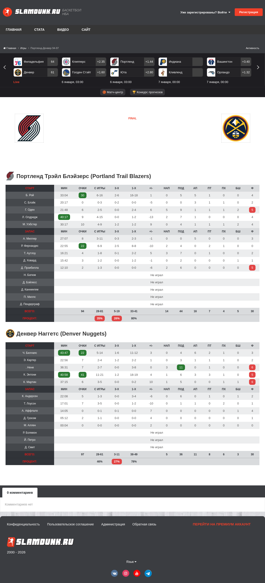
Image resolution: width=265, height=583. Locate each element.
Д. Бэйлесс (30, 282)
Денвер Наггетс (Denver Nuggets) (61, 333)
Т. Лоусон (30, 403)
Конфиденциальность (23, 524)
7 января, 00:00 (169, 82)
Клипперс (78, 61)
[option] (36, 71)
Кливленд (175, 72)
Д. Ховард (29, 260)
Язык (131, 562)
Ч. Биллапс (30, 353)
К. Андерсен (30, 396)
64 (52, 61)
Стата (39, 29)
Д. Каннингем (29, 289)
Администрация (113, 524)
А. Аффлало (30, 410)
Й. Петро (29, 439)
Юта (123, 72)
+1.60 (101, 72)
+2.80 (149, 72)
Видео (63, 29)
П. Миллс (30, 297)
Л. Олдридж (29, 217)
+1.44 (149, 61)
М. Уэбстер (30, 224)
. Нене (30, 367)
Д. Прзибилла (30, 267)
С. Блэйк (29, 202)
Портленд (127, 61)
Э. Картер (30, 360)
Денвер (29, 72)
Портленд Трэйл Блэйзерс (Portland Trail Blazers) (83, 176)
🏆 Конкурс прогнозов (147, 92)
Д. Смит (30, 447)
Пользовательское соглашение (70, 524)
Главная (14, 29)
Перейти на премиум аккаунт (222, 524)
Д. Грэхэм (30, 418)
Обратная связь (144, 524)
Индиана (175, 61)
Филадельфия (34, 61)
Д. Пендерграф (30, 304)
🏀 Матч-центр (112, 92)
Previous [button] (6, 72)
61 (52, 72)
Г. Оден (29, 209)
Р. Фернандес (29, 245)
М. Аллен (30, 425)
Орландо (223, 72)
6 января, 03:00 (72, 82)
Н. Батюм (30, 275)
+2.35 (101, 61)
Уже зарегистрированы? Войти (205, 12)
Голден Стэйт (81, 72)
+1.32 (246, 72)
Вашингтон (224, 61)
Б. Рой (30, 195)
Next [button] (260, 72)
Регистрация (248, 12)
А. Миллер (30, 238)
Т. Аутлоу (30, 253)
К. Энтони (30, 374)
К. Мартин (29, 382)
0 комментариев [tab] (20, 492)
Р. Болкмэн (30, 432)
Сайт (86, 29)
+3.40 (246, 61)
